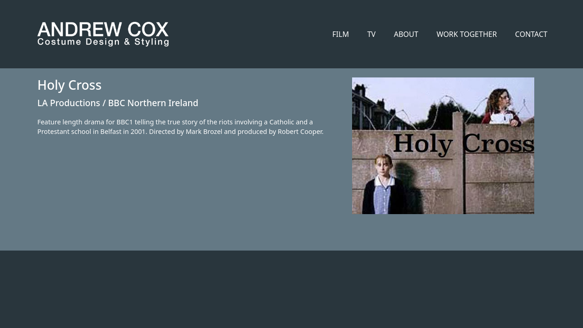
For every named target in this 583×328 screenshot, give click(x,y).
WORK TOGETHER (466, 34)
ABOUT (406, 34)
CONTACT (531, 34)
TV (371, 34)
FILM (340, 34)
